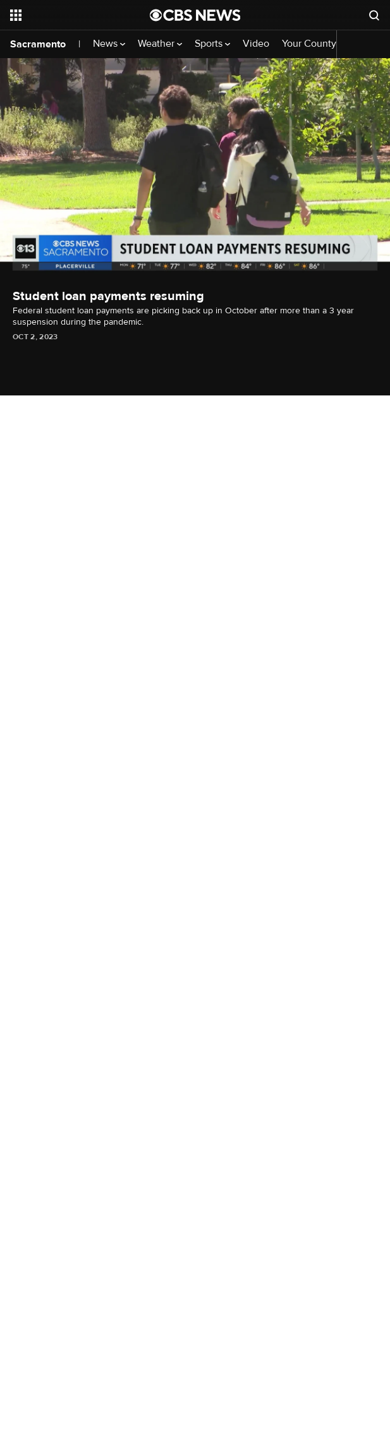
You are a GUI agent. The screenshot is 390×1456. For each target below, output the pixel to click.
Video (256, 44)
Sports (212, 44)
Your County (313, 44)
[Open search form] (374, 15)
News (109, 44)
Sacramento (38, 44)
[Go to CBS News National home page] (195, 15)
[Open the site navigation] (71, 15)
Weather (160, 44)
